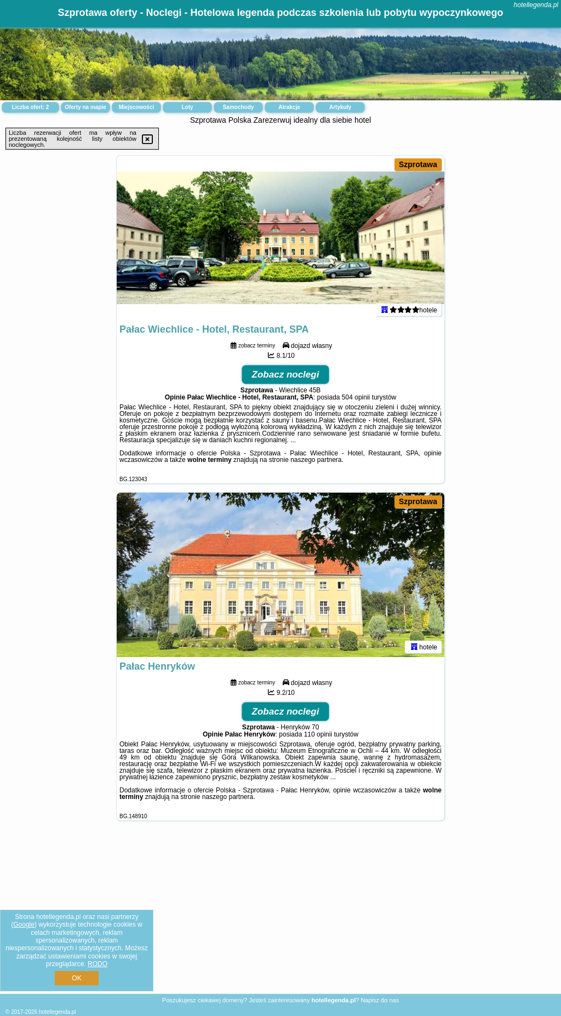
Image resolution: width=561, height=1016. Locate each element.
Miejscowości (136, 107)
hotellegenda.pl (536, 5)
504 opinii (356, 397)
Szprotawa (418, 164)
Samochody (238, 107)
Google (24, 924)
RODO (97, 964)
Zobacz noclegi (285, 374)
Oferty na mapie (85, 107)
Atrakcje (289, 107)
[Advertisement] (280, 916)
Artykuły (340, 107)
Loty (187, 107)
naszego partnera (315, 460)
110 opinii (318, 734)
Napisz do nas (379, 1000)
